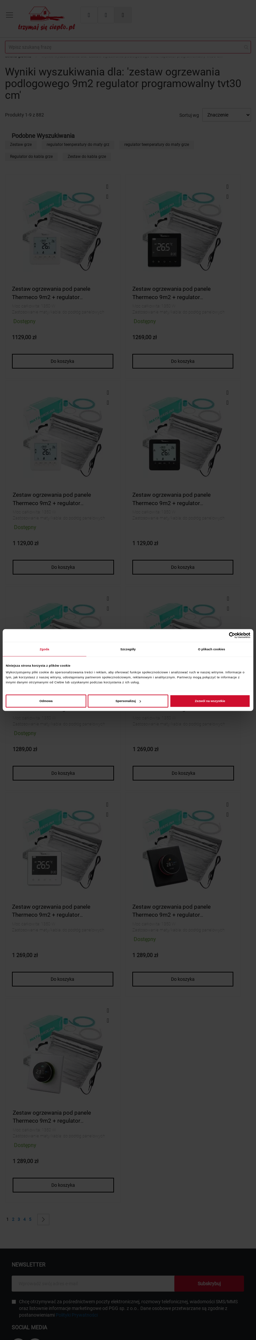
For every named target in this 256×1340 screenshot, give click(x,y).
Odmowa (46, 701)
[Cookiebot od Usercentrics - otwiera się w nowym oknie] (221, 635)
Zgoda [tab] (44, 649)
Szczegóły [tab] (128, 649)
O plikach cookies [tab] (211, 649)
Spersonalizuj (128, 701)
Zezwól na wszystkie (210, 701)
